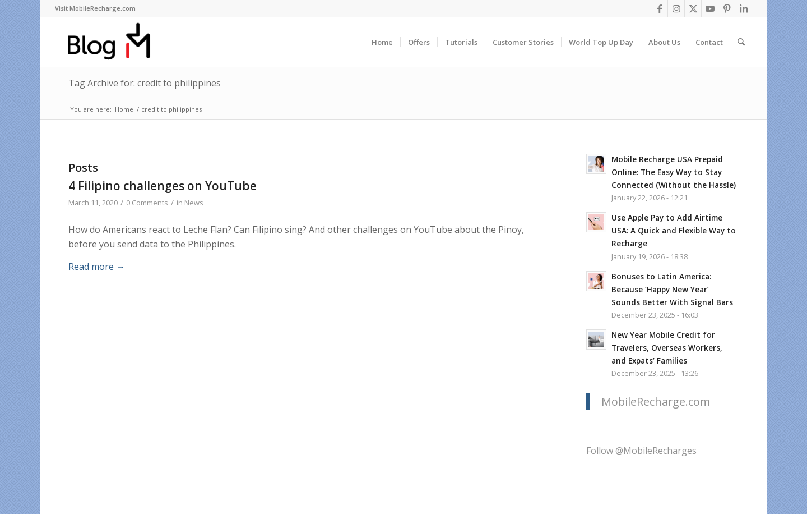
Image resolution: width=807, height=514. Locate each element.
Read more (96, 266)
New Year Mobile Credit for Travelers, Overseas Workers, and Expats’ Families (666, 347)
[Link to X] (693, 8)
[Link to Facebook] (659, 8)
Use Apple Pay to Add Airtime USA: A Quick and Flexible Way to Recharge (673, 230)
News (193, 203)
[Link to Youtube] (710, 8)
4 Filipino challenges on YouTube (162, 186)
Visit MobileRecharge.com (95, 8)
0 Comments (147, 203)
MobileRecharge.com (655, 401)
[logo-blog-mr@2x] (115, 42)
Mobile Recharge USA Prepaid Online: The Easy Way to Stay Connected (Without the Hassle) (673, 172)
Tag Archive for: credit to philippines (144, 83)
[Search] (741, 42)
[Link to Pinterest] (726, 8)
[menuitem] (95, 8)
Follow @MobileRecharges (641, 450)
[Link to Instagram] (676, 8)
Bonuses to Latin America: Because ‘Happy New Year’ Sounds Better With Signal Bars (672, 289)
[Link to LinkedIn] (743, 8)
